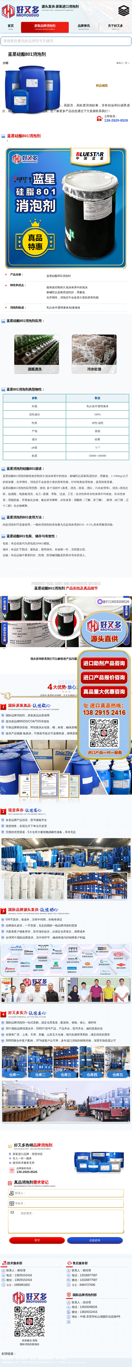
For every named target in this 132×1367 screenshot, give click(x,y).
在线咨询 (94, 1240)
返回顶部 (125, 1342)
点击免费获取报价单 (99, 76)
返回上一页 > (122, 63)
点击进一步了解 (99, 68)
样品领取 (102, 85)
